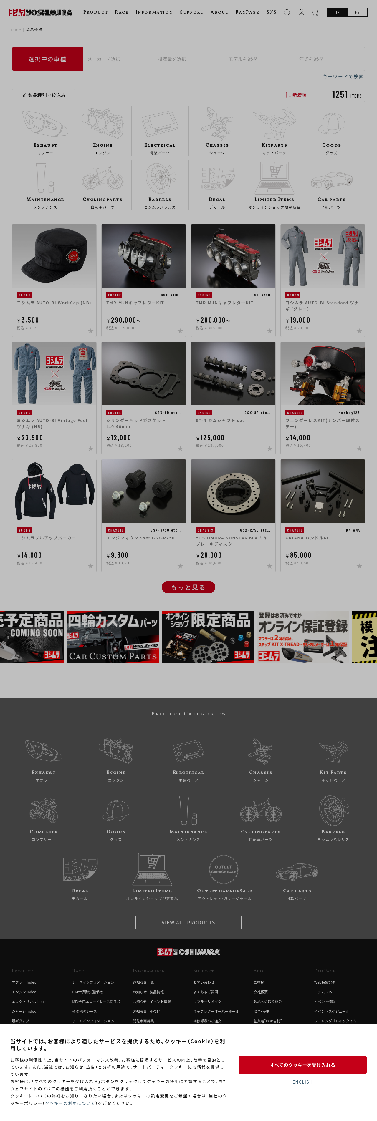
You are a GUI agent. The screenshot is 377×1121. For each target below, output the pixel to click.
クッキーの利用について (70, 1103)
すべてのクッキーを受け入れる (302, 1064)
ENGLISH (302, 1082)
